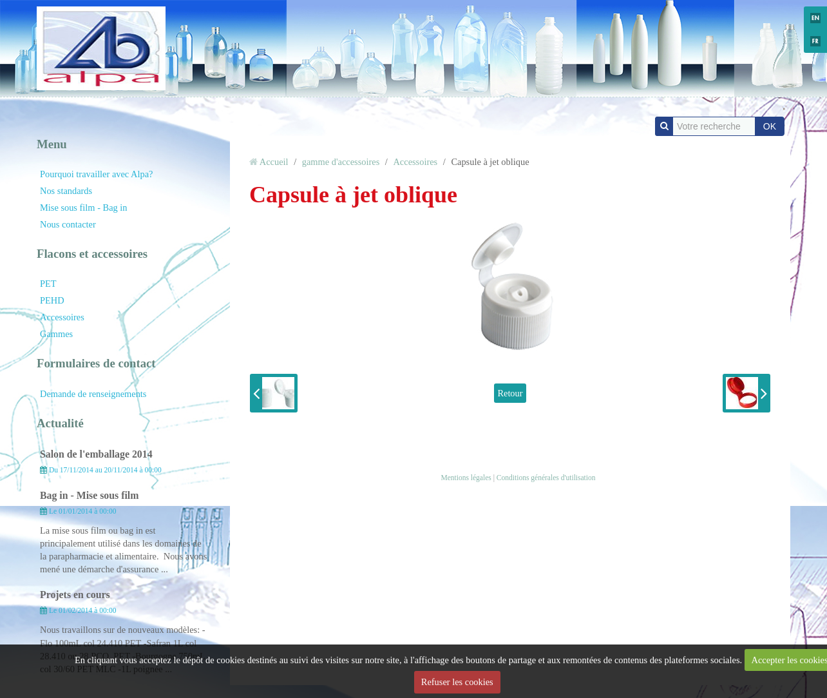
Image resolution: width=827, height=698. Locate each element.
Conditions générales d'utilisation (546, 477)
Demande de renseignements (93, 394)
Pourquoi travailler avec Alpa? (96, 174)
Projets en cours (75, 594)
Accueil (274, 162)
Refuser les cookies (457, 682)
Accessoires (62, 317)
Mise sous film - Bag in (84, 207)
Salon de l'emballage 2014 (96, 454)
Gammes (56, 334)
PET (48, 283)
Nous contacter (68, 224)
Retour (509, 393)
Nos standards (66, 191)
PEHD (52, 300)
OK (769, 126)
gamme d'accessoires (340, 162)
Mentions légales (466, 477)
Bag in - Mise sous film (89, 495)
